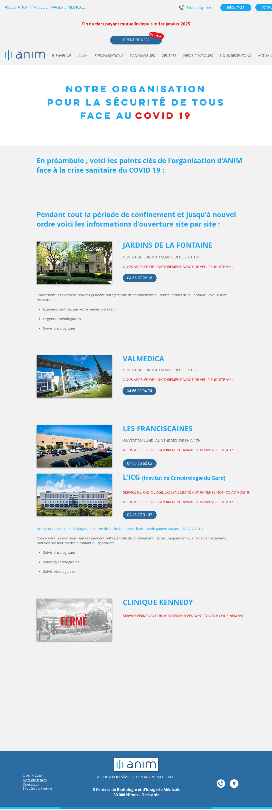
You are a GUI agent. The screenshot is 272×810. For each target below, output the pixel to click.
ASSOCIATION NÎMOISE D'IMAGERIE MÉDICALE (135, 776)
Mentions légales (35, 780)
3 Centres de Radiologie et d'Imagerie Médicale (136, 789)
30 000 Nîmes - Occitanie (136, 794)
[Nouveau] (156, 35)
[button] (199, 7)
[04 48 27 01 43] (140, 515)
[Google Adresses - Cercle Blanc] (234, 783)
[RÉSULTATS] (235, 7)
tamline (46, 788)
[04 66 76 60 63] (140, 463)
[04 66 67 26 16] (140, 278)
